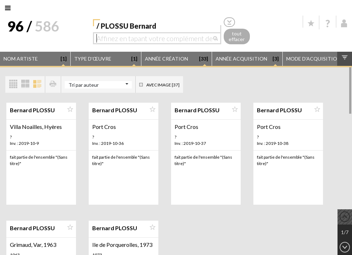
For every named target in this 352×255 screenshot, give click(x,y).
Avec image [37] (163, 84)
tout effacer (237, 36)
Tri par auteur (84, 85)
